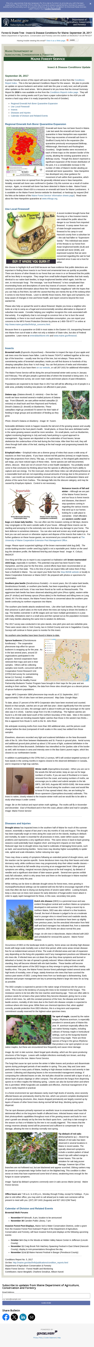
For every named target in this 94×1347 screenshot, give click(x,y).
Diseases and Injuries (21, 113)
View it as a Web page (55, 41)
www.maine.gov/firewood (65, 335)
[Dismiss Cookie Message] (90, 3)
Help (59, 1338)
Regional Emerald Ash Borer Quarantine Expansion (34, 103)
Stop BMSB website (70, 572)
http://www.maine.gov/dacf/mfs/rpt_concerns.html (27, 324)
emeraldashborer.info (39, 335)
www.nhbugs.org (49, 198)
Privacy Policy (38, 1338)
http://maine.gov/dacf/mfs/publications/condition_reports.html (40, 1262)
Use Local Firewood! (20, 106)
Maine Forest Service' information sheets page (53, 195)
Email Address (8, 1292)
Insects (14, 109)
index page (64, 92)
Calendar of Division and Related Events (29, 116)
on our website (43, 367)
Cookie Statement (53, 8)
